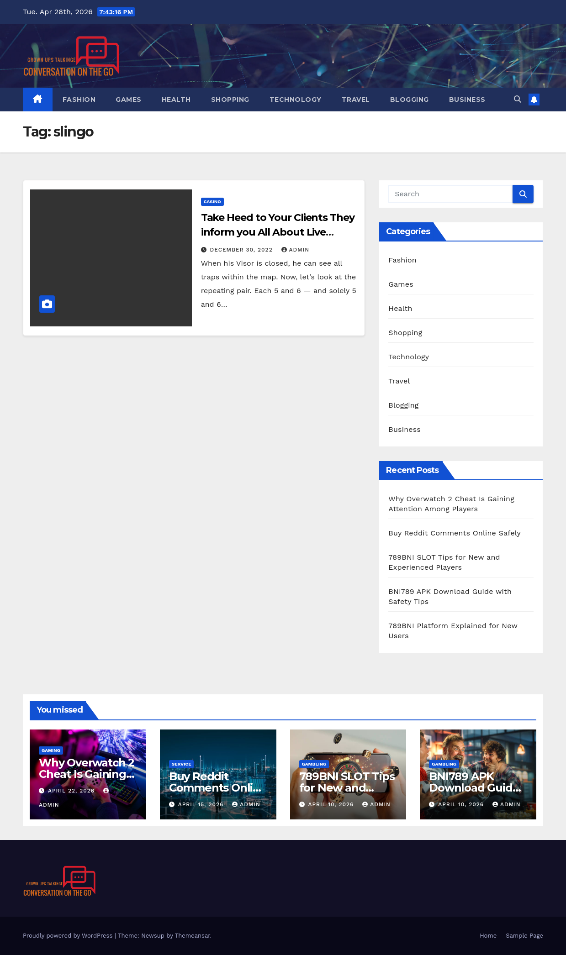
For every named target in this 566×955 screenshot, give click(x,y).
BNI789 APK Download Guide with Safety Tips (474, 788)
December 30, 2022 (242, 250)
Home (488, 935)
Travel (356, 99)
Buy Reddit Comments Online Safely (454, 533)
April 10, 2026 (332, 804)
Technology (296, 99)
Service (181, 763)
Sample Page (524, 935)
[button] (517, 99)
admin (295, 250)
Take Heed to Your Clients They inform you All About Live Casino (277, 232)
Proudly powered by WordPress (69, 935)
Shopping (230, 99)
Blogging (409, 99)
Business (467, 99)
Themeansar (192, 935)
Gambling (314, 763)
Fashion (79, 99)
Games (129, 99)
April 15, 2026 (202, 804)
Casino (212, 201)
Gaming (51, 750)
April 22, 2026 (72, 790)
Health (176, 99)
